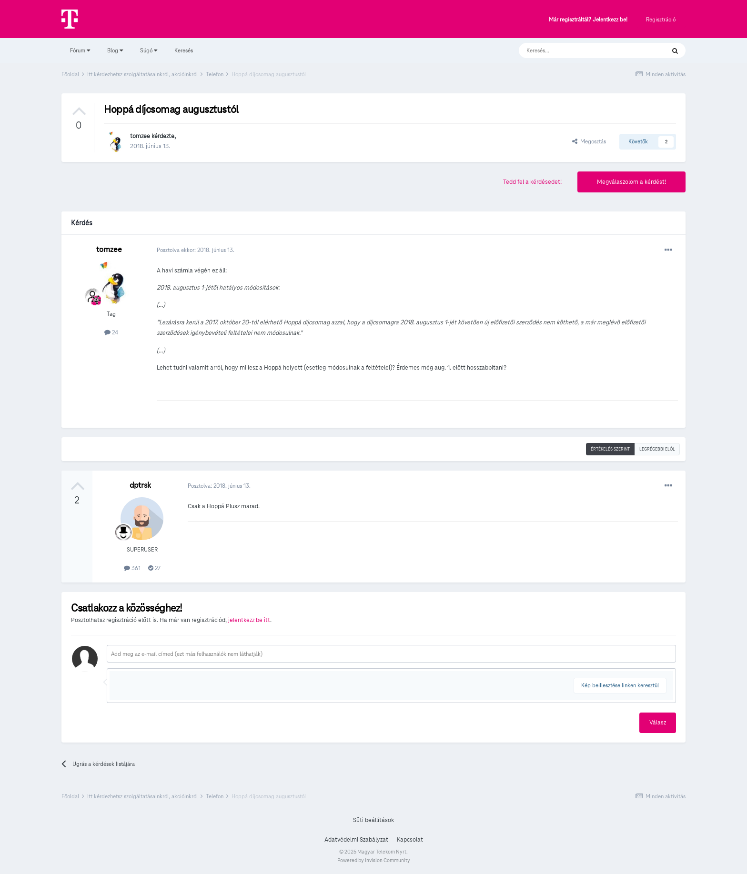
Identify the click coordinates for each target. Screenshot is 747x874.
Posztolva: (219, 485)
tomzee (140, 136)
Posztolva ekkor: (195, 249)
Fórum (80, 50)
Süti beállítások (373, 820)
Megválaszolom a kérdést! (631, 182)
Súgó (148, 50)
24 (111, 332)
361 (132, 568)
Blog (115, 50)
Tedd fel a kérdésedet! (532, 182)
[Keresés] (582, 50)
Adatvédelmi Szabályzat (356, 840)
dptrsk (140, 485)
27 (154, 568)
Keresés (183, 50)
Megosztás (589, 141)
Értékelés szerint (610, 449)
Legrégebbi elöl (657, 449)
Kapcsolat (410, 840)
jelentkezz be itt (249, 620)
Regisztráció (661, 19)
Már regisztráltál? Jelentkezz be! (588, 19)
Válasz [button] (657, 722)
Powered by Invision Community (373, 860)
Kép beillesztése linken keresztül (620, 685)
